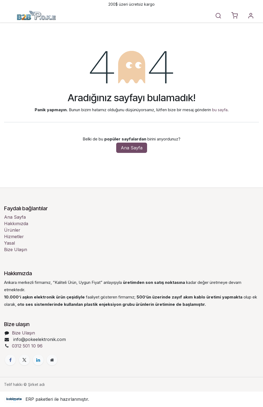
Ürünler (12, 230)
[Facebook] (10, 360)
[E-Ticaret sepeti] (234, 15)
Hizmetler (14, 236)
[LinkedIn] (38, 360)
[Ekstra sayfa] (52, 360)
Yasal (9, 243)
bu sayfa (220, 109)
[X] (24, 360)
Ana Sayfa (131, 147)
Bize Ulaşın (15, 249)
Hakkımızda (16, 223)
